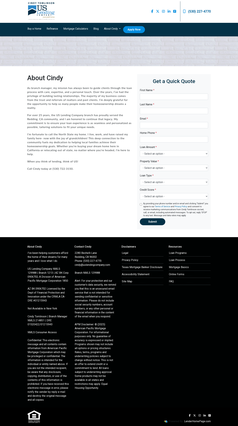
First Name (147, 90)
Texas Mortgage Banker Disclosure (142, 267)
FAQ (171, 281)
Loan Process (177, 260)
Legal (125, 253)
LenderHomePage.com (197, 421)
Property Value (149, 161)
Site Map (127, 281)
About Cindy (111, 28)
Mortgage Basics (179, 267)
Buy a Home (34, 28)
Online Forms (176, 274)
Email (144, 118)
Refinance (52, 28)
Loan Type (147, 175)
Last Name (147, 104)
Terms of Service (162, 206)
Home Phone (148, 132)
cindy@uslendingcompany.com (92, 264)
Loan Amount (148, 147)
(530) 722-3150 (62, 168)
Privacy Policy (181, 206)
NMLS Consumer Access (42, 332)
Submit (152, 221)
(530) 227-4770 (197, 11)
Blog (96, 28)
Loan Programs (178, 253)
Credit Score (148, 189)
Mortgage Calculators (75, 28)
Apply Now (134, 29)
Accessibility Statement (135, 274)
